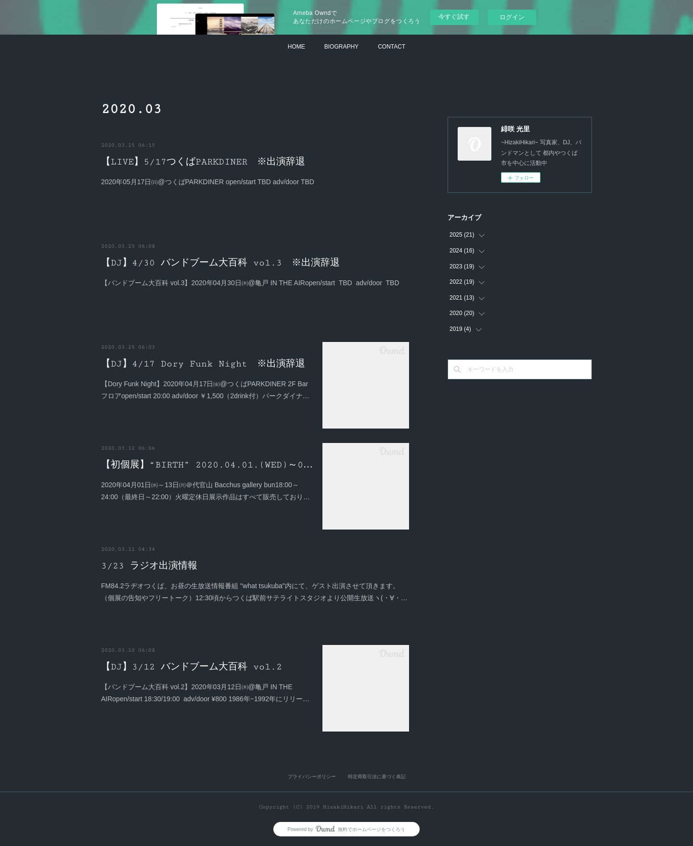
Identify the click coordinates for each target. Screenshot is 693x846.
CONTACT (391, 46)
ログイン (512, 17)
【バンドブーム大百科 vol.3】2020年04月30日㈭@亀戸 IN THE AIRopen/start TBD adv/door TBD (250, 283)
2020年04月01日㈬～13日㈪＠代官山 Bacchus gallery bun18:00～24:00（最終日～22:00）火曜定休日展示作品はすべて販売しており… (205, 491)
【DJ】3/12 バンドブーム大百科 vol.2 (191, 666)
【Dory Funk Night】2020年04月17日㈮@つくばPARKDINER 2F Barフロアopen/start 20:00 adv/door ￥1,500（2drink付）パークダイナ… (205, 390)
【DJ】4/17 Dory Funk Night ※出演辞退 (203, 363)
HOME (296, 46)
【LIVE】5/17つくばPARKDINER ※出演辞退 (203, 161)
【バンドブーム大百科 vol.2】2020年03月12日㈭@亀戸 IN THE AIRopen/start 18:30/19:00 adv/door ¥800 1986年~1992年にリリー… (205, 693)
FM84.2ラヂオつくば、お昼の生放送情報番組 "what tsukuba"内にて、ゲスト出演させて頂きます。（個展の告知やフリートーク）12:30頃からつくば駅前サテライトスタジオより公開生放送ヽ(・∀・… (254, 592)
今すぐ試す (454, 16)
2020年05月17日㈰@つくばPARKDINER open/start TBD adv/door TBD (207, 182)
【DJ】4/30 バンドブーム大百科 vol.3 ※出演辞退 (220, 262)
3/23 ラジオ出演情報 (149, 565)
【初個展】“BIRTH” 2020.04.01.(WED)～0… (207, 464)
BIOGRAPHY (341, 46)
